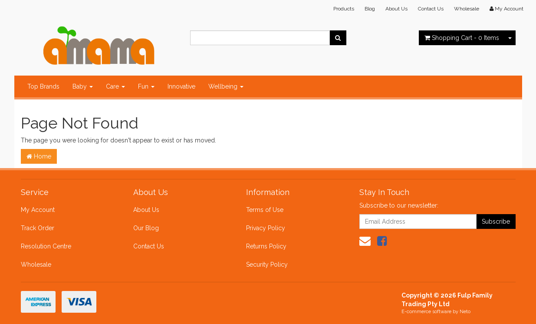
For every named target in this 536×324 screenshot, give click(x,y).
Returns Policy (266, 246)
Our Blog (146, 228)
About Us (396, 9)
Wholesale (466, 9)
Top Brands (43, 86)
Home (38, 156)
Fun (146, 86)
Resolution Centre (46, 246)
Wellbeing (225, 86)
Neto (465, 311)
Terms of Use (264, 209)
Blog (370, 9)
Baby (82, 86)
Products (343, 9)
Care (115, 86)
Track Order (37, 228)
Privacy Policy (265, 228)
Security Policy (267, 264)
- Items (461, 37)
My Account (38, 209)
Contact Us (431, 9)
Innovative (181, 86)
